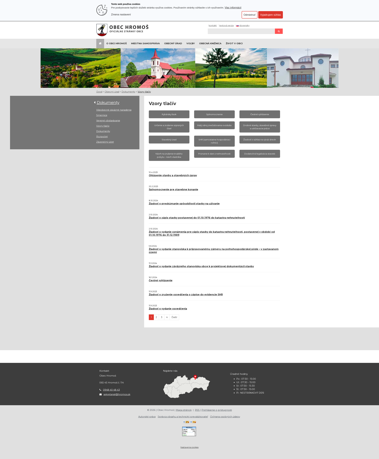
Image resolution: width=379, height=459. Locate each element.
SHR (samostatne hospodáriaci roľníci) (214, 141)
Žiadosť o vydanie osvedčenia (168, 308)
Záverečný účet (105, 142)
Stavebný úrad (169, 139)
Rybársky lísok (169, 114)
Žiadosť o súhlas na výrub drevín (259, 139)
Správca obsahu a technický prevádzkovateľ (183, 416)
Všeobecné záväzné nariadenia (113, 110)
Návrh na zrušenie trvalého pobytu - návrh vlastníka (169, 155)
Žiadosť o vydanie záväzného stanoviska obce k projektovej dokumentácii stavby (201, 266)
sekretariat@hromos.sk (116, 394)
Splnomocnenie (214, 114)
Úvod (99, 91)
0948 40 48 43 (111, 389)
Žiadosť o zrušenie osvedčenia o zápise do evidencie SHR (186, 294)
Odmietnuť (250, 14)
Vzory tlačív (144, 91)
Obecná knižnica (210, 43)
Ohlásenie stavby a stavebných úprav (173, 175)
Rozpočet (102, 136)
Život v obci (234, 43)
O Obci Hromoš (116, 43)
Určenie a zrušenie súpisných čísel (169, 127)
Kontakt (213, 25)
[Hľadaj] (241, 31)
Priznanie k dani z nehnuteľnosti (214, 153)
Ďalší (174, 317)
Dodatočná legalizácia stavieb (259, 153)
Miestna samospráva (145, 43)
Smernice (101, 115)
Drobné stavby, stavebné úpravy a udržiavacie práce (259, 127)
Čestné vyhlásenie (259, 114)
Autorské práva (147, 416)
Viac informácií (233, 7)
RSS (197, 410)
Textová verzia (226, 25)
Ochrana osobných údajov (225, 416)
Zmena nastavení (121, 14)
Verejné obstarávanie (108, 120)
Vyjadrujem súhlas (270, 14)
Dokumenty (128, 91)
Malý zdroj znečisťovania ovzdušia (214, 125)
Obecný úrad (173, 43)
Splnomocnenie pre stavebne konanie (173, 189)
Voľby (190, 43)
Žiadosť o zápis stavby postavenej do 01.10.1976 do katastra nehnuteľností (197, 217)
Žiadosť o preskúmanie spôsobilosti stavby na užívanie (184, 203)
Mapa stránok (184, 410)
